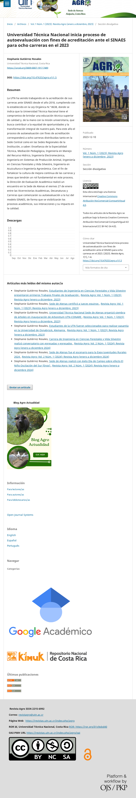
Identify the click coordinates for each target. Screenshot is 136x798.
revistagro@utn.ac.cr (31, 714)
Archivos (21, 24)
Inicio (10, 24)
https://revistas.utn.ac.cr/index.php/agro (50, 720)
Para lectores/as (15, 489)
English (11, 535)
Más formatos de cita (96, 267)
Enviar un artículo (20, 387)
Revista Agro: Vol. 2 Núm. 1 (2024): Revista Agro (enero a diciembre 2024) (65, 356)
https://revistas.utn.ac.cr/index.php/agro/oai (53, 732)
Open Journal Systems (20, 514)
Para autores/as (15, 494)
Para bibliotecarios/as (18, 499)
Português (13, 545)
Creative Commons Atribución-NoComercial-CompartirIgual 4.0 (104, 201)
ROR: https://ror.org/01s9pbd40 (88, 726)
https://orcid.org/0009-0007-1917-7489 (27, 67)
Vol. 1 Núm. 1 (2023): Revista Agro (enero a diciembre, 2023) (62, 24)
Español (11, 540)
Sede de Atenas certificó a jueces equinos (74, 303)
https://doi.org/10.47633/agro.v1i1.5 (35, 77)
